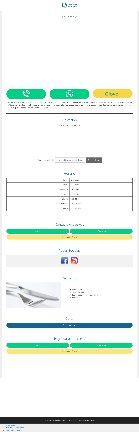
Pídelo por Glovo (69, 237)
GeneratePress (88, 420)
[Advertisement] (26, 397)
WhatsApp (101, 231)
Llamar (38, 231)
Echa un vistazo (69, 325)
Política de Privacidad (15, 427)
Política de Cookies (14, 430)
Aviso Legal (10, 425)
